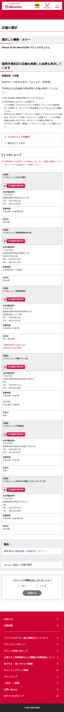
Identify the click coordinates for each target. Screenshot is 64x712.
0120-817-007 (15, 259)
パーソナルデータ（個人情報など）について (26, 638)
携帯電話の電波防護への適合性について (24, 551)
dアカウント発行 (38, 123)
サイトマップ (10, 676)
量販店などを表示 (16, 143)
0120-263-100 (15, 201)
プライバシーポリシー (15, 644)
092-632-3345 (15, 511)
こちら (51, 108)
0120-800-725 (15, 449)
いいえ (43, 585)
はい (24, 585)
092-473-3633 (15, 204)
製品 (6, 544)
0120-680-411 (15, 317)
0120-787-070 (15, 508)
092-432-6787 (15, 452)
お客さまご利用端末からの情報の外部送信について (29, 657)
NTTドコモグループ (31, 696)
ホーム (7, 564)
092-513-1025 (15, 262)
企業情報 (8, 625)
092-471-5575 (15, 321)
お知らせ (8, 619)
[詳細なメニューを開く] (57, 6)
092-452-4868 (15, 388)
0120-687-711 (15, 385)
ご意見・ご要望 (11, 683)
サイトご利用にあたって (16, 651)
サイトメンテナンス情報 (31, 670)
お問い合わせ (10, 689)
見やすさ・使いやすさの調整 (18, 663)
